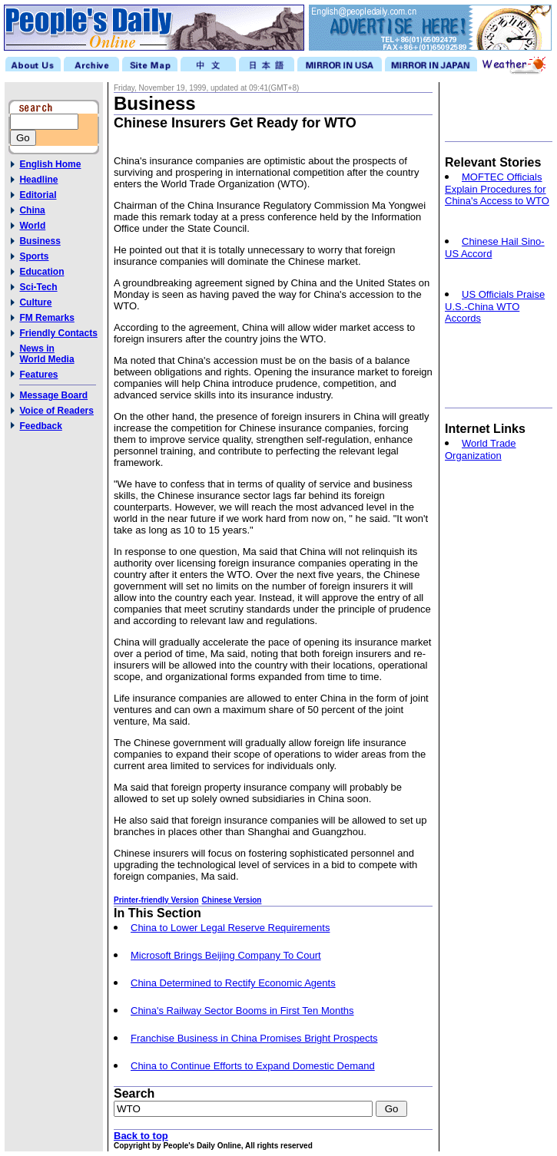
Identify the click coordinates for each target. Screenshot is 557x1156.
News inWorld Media (46, 354)
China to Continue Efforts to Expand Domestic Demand (253, 1066)
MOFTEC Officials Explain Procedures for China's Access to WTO (497, 188)
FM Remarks (46, 317)
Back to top (141, 1135)
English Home (50, 164)
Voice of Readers (56, 410)
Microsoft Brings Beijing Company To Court (226, 955)
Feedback (40, 426)
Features (38, 374)
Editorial (37, 195)
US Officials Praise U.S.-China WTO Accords (495, 306)
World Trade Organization (480, 449)
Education (41, 271)
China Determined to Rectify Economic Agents (233, 983)
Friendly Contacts (58, 333)
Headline (38, 179)
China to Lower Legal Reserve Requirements (230, 927)
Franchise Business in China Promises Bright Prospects (254, 1038)
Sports (33, 256)
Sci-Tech (38, 287)
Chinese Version (232, 900)
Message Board (53, 395)
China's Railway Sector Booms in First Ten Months (242, 1010)
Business (39, 241)
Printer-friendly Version (156, 900)
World (32, 225)
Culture (35, 302)
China (32, 210)
